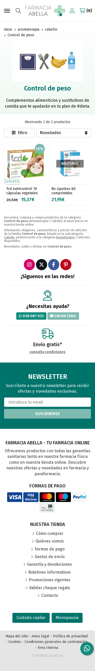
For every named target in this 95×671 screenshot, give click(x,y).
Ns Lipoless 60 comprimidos (63, 191)
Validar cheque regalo (49, 587)
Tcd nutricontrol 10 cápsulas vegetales (22, 191)
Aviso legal (40, 636)
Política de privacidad (70, 636)
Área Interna (48, 648)
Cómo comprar (49, 533)
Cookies (14, 642)
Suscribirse (47, 413)
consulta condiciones (47, 352)
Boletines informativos (49, 572)
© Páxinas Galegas (47, 655)
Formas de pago (50, 549)
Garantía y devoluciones (49, 564)
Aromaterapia (65, 237)
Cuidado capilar (31, 617)
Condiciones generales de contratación (56, 642)
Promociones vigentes (49, 579)
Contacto (49, 595)
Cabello (9, 237)
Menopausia (67, 617)
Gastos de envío (50, 556)
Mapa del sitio (17, 636)
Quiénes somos (49, 541)
